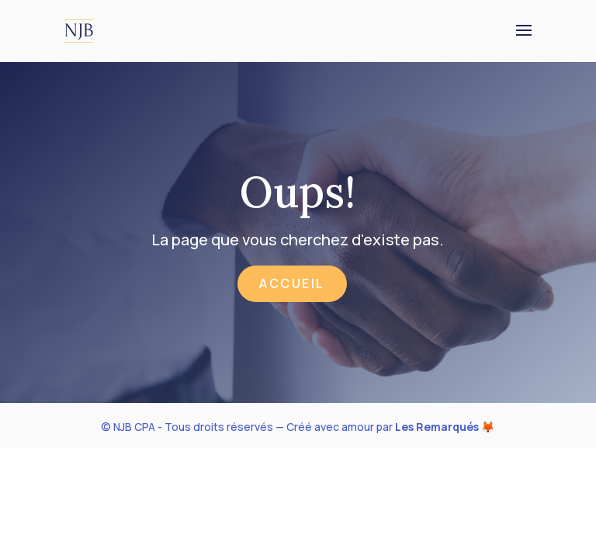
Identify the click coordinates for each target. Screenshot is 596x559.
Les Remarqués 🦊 (444, 426)
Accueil (292, 283)
